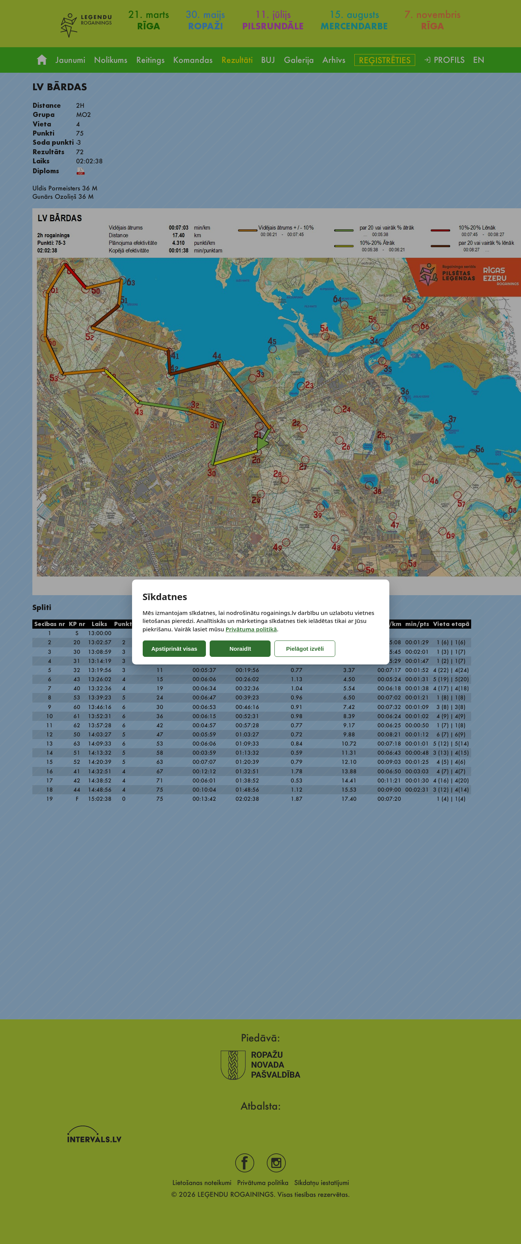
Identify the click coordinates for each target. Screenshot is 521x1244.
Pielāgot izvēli (305, 648)
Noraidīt (240, 648)
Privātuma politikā (251, 629)
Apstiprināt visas (174, 648)
